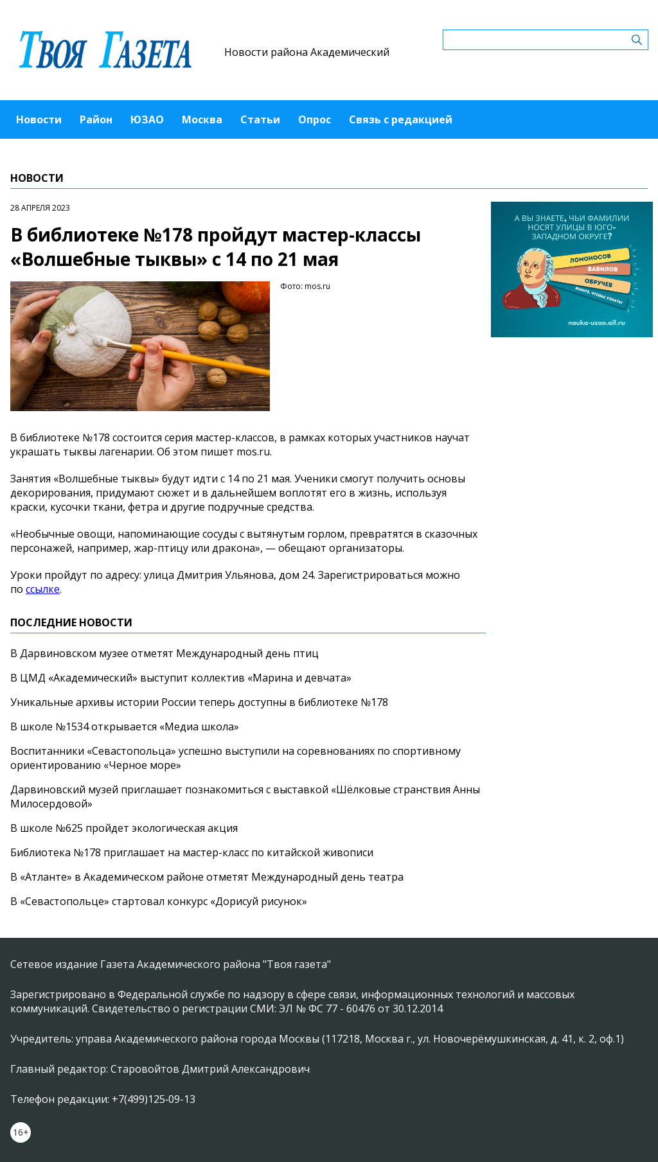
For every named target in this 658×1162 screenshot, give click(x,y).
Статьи (260, 119)
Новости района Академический (306, 52)
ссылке (43, 589)
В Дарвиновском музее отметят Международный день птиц (164, 653)
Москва (202, 119)
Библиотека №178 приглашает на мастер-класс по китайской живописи (191, 852)
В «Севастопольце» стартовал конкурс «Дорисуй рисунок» (158, 901)
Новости (39, 119)
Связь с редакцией (400, 119)
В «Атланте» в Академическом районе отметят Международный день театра (207, 877)
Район (96, 119)
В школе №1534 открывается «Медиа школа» (124, 726)
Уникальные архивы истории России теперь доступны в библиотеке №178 (199, 702)
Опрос (314, 119)
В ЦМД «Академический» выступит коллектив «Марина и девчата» (180, 678)
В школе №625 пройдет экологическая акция (124, 828)
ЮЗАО (147, 119)
